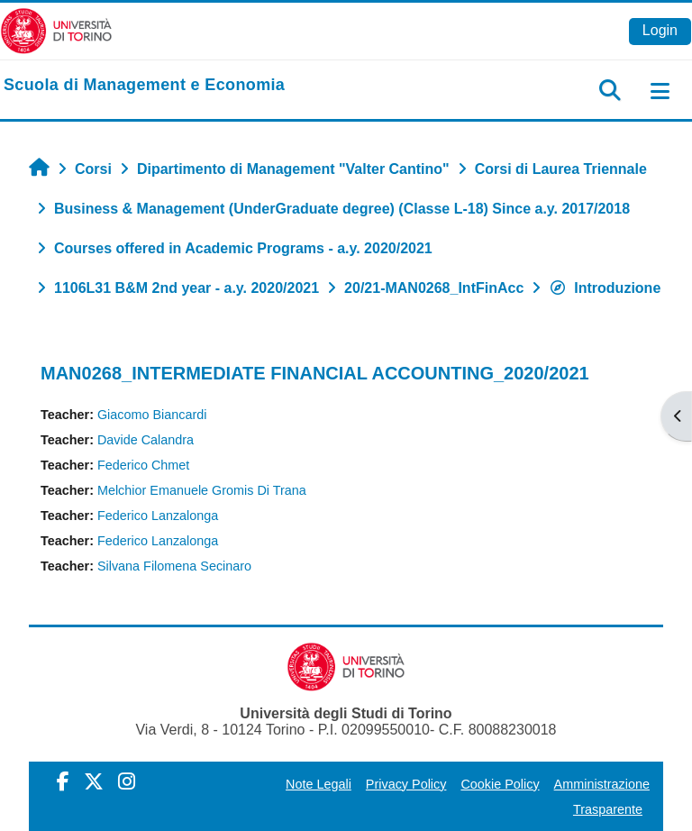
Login (660, 30)
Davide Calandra (145, 440)
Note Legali (318, 784)
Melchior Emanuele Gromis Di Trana (201, 490)
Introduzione (604, 288)
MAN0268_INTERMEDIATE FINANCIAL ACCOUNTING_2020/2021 (315, 373)
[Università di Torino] (56, 30)
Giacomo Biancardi (152, 414)
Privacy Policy (406, 784)
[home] (144, 86)
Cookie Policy (499, 784)
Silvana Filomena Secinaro (174, 566)
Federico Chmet (143, 465)
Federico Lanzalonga (157, 515)
